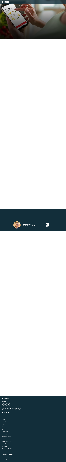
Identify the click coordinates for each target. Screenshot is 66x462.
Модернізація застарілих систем (9, 443)
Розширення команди (6, 436)
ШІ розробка (5, 446)
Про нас (4, 419)
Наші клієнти (5, 421)
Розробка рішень (6, 434)
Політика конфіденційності (8, 454)
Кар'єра (4, 426)
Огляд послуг (5, 431)
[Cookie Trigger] (6, 456)
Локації (4, 424)
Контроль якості (5, 438)
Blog (3, 429)
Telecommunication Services (7, 448)
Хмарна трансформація (7, 441)
